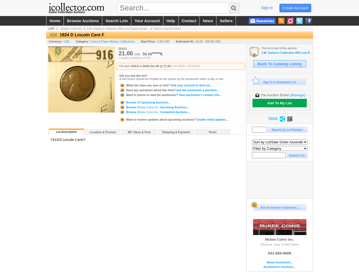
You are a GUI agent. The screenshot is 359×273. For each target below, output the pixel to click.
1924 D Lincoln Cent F (167, 28)
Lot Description (66, 131)
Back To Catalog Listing (280, 64)
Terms (212, 132)
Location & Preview (103, 132)
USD (67, 41)
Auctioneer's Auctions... (279, 267)
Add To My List (279, 103)
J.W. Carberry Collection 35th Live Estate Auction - (285, 52)
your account (147, 21)
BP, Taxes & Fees (139, 132)
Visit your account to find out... (166, 85)
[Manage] (297, 95)
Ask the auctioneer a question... (169, 90)
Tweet (273, 118)
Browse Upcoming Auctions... (145, 102)
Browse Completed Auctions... (155, 112)
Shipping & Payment (176, 132)
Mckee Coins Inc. (72, 28)
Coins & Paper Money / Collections (112, 41)
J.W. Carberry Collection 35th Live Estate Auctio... (117, 28)
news (208, 21)
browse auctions (83, 21)
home (55, 21)
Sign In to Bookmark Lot (274, 82)
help (171, 21)
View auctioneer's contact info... (171, 95)
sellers (226, 21)
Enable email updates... (174, 119)
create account (295, 8)
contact (189, 21)
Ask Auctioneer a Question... (276, 206)
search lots (116, 21)
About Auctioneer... (280, 262)
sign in (267, 8)
